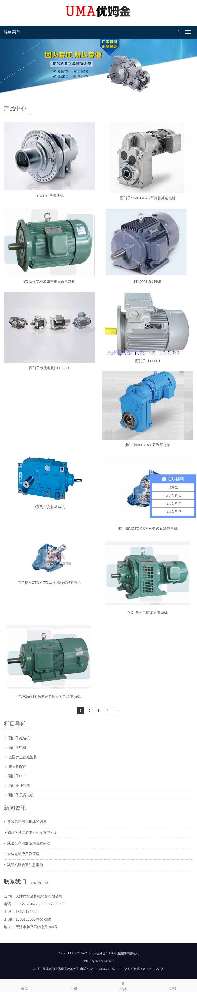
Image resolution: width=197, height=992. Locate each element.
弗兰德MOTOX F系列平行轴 (147, 445)
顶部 (172, 985)
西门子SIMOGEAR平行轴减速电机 (147, 198)
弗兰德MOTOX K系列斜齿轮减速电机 (148, 529)
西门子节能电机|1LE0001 (49, 368)
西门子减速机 (19, 738)
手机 (73, 985)
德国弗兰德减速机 (22, 757)
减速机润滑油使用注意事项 (28, 843)
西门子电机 (17, 747)
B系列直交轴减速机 (49, 507)
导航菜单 (12, 32)
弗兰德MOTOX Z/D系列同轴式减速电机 (49, 583)
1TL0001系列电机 (147, 281)
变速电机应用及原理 (23, 854)
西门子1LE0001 (147, 361)
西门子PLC (17, 776)
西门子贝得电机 (21, 795)
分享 (24, 985)
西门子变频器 (19, 785)
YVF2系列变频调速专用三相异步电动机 (49, 696)
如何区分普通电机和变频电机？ (32, 832)
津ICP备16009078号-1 (98, 961)
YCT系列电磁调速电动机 (148, 612)
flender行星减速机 (49, 195)
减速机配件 (17, 766)
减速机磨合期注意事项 (25, 865)
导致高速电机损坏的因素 (27, 821)
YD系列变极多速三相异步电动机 (49, 281)
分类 (123, 985)
